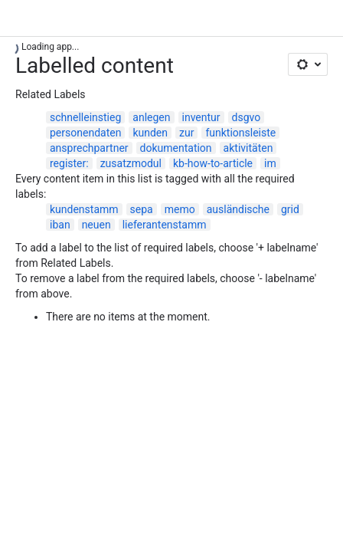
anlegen (151, 117)
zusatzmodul (131, 163)
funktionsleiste (240, 133)
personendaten (85, 133)
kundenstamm (84, 209)
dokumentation (176, 148)
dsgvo (246, 117)
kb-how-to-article (213, 163)
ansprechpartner (89, 148)
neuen (96, 225)
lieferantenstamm (164, 225)
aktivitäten (248, 148)
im (270, 163)
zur (186, 133)
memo (180, 209)
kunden (150, 133)
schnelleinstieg (85, 117)
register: (69, 163)
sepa (141, 209)
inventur (201, 117)
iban (60, 225)
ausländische (238, 209)
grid (290, 209)
